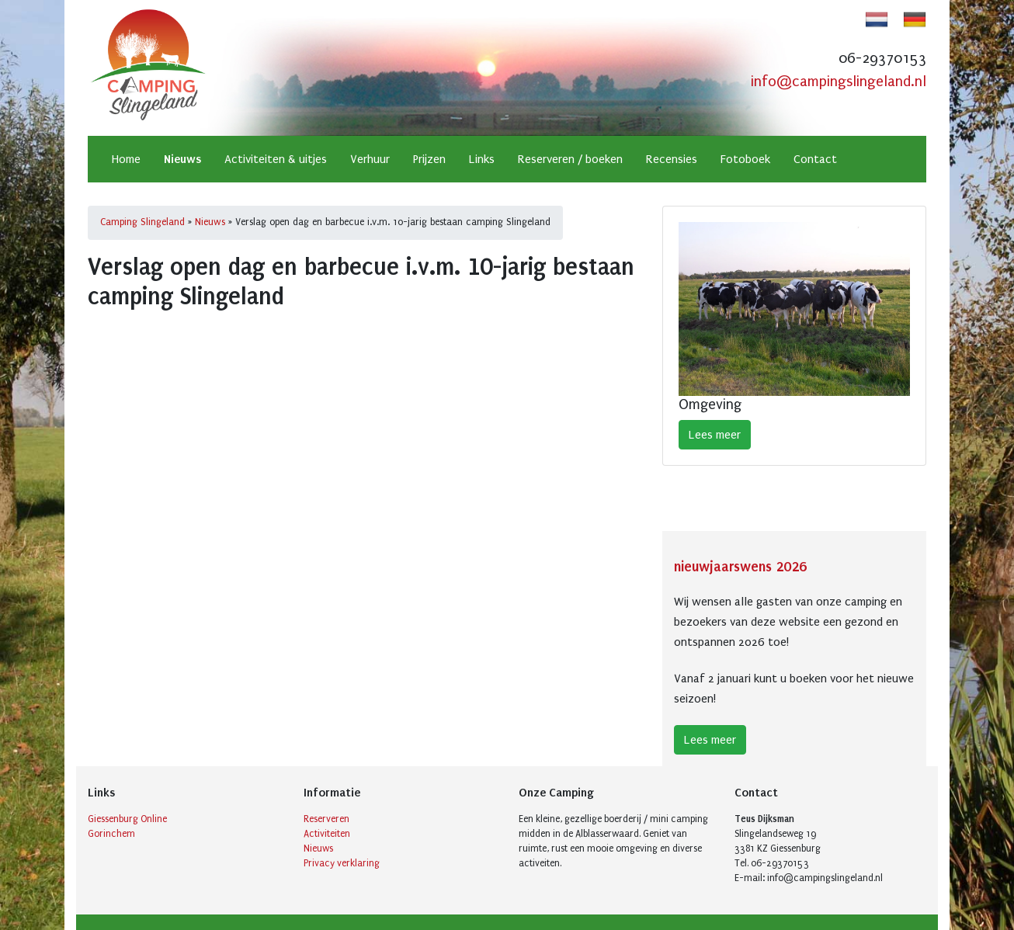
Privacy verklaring (342, 863)
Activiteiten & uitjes (275, 159)
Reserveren (326, 819)
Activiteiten (327, 833)
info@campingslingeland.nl (838, 81)
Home (126, 159)
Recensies (671, 159)
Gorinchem (111, 833)
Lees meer (715, 435)
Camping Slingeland (142, 222)
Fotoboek (745, 159)
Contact (815, 159)
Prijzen (429, 159)
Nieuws (182, 159)
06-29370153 (882, 58)
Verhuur (370, 159)
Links (482, 159)
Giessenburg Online (127, 819)
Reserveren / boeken (570, 159)
